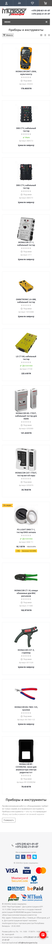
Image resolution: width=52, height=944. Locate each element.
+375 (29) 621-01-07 (40, 10)
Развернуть (9, 820)
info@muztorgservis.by (27, 943)
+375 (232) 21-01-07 (40, 14)
